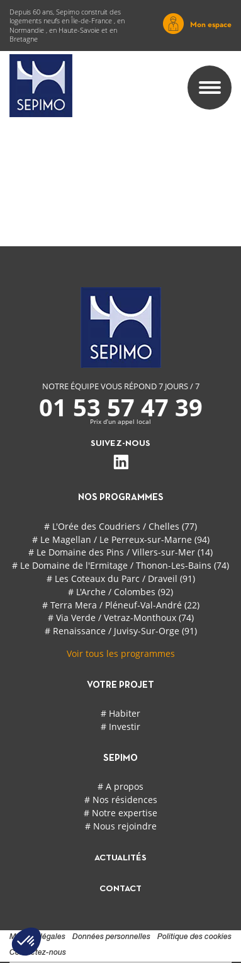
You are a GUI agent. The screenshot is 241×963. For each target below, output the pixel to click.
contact (120, 889)
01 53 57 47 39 (121, 406)
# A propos (120, 786)
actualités (120, 858)
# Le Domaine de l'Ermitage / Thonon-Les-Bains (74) (120, 565)
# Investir (120, 726)
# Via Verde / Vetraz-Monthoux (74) (121, 618)
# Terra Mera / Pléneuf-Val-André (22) (120, 605)
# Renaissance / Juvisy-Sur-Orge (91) (121, 631)
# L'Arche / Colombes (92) (120, 592)
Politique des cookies (194, 937)
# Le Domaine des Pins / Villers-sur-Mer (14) (120, 552)
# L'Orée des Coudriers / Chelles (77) (120, 526)
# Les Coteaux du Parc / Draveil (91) (121, 578)
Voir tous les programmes (121, 653)
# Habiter (120, 713)
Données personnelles (111, 937)
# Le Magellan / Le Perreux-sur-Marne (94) (121, 539)
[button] (26, 941)
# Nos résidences (120, 800)
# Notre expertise (120, 813)
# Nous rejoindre (121, 826)
